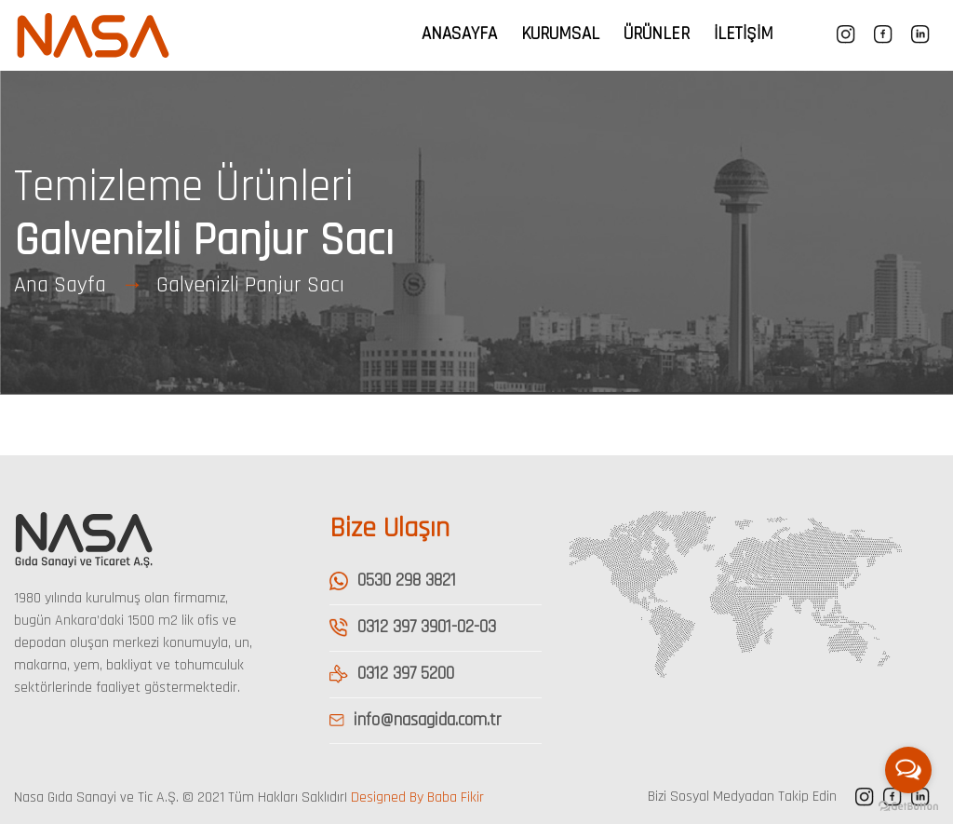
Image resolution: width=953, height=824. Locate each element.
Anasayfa (459, 34)
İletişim (743, 34)
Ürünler (657, 34)
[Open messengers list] (908, 770)
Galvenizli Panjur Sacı (250, 285)
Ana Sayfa (60, 285)
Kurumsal (560, 34)
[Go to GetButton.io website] (908, 805)
